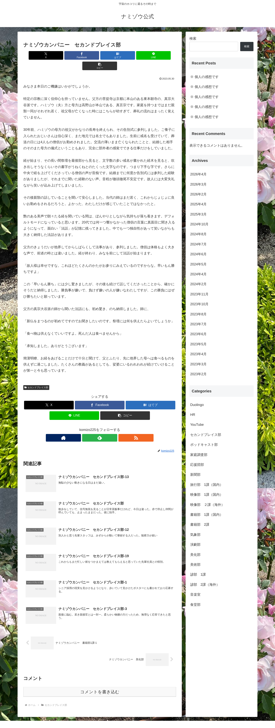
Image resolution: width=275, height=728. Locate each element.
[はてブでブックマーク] (99, 55)
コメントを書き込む (99, 682)
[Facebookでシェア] (74, 55)
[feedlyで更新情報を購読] (100, 427)
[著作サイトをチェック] (91, 427)
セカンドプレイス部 (36, 377)
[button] (151, 55)
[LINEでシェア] (125, 55)
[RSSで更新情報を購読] (108, 427)
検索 (192, 38)
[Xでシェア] (48, 55)
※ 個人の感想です (204, 77)
